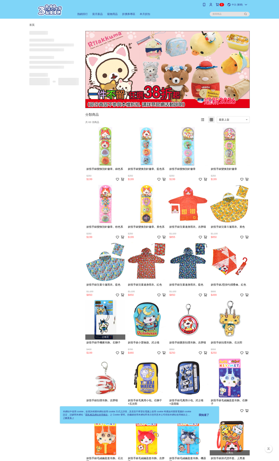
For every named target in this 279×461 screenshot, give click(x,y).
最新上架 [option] (224, 119)
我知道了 (204, 414)
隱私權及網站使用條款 (96, 414)
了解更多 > (68, 418)
